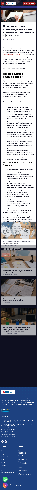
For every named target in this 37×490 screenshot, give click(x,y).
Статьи (3, 459)
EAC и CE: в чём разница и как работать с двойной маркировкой (17, 200)
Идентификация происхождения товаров (25, 473)
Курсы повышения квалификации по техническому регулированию (23, 453)
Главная (3, 451)
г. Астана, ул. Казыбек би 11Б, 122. (13, 427)
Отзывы (3, 465)
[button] (2, 3)
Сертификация (22, 470)
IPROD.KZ (18, 486)
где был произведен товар (11, 55)
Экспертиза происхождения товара (26, 466)
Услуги (3, 453)
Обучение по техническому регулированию (26, 458)
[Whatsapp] (5, 479)
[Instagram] (5, 485)
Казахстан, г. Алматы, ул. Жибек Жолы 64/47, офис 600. (18, 424)
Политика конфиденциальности (7, 471)
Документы (4, 468)
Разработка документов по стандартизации (26, 462)
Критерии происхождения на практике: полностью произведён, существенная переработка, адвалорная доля (16, 287)
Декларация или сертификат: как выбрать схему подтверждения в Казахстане (17, 229)
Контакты (3, 462)
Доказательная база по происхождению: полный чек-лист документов (17, 258)
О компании (4, 456)
